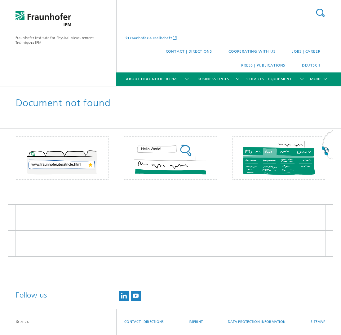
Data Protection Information (257, 322)
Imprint (196, 322)
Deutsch (311, 65)
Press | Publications (263, 65)
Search (320, 13)
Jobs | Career (306, 51)
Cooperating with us (252, 51)
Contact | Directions (189, 51)
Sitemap (318, 322)
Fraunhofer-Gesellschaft (150, 38)
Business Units (213, 79)
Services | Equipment (269, 79)
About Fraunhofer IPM (151, 79)
